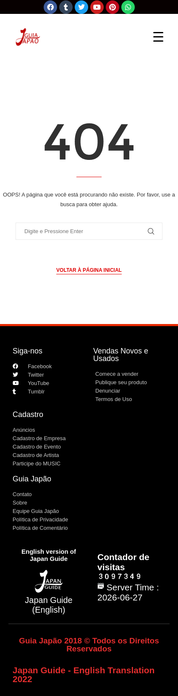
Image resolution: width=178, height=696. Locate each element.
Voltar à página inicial (89, 270)
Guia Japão (32, 479)
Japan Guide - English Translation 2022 (83, 674)
